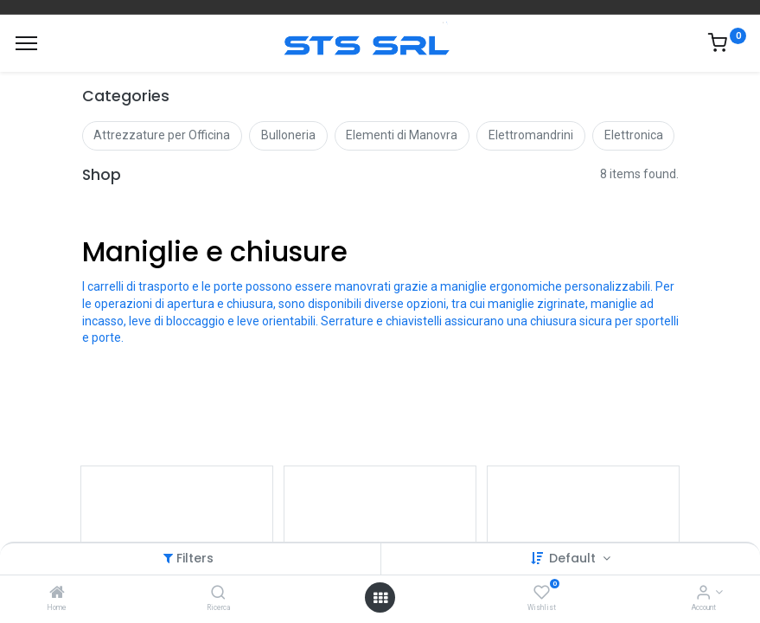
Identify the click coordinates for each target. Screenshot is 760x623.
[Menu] (26, 43)
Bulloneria (288, 135)
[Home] (57, 594)
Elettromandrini (531, 135)
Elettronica (633, 135)
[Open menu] (380, 598)
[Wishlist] (541, 594)
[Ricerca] (218, 594)
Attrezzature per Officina (161, 135)
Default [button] (574, 558)
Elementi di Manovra (401, 135)
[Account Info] (703, 594)
